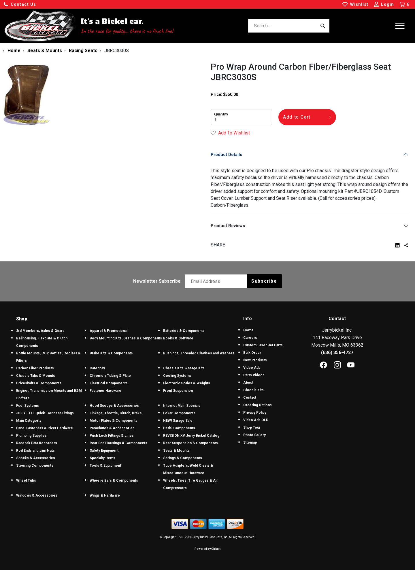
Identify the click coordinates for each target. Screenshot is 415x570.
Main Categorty (28, 421)
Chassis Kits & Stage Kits (184, 368)
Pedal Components (179, 428)
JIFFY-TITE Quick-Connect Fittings (45, 413)
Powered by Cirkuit (207, 548)
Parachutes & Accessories (112, 428)
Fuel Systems (27, 406)
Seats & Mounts (176, 451)
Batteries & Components (184, 331)
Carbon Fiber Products (35, 368)
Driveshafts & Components (38, 383)
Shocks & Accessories (35, 458)
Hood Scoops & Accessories (114, 406)
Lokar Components (179, 413)
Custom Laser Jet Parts (263, 345)
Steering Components (34, 465)
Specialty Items (102, 458)
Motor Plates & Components (113, 421)
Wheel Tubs (26, 480)
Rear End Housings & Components (118, 443)
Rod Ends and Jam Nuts (35, 451)
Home (248, 330)
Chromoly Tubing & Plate (110, 376)
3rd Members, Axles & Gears (40, 331)
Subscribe (264, 281)
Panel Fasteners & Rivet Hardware (44, 428)
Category (97, 368)
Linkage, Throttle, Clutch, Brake (116, 413)
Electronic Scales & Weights (186, 383)
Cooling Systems (177, 376)
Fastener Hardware (105, 391)
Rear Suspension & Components (190, 443)
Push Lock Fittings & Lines (112, 436)
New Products (255, 360)
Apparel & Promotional (108, 331)
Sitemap (250, 442)
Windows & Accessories (36, 495)
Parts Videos (254, 375)
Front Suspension (178, 391)
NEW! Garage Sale (178, 421)
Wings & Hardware (105, 495)
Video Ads (252, 368)
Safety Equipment (104, 451)
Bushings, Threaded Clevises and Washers (198, 353)
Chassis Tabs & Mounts (35, 376)
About (248, 383)
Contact (249, 398)
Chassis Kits (253, 390)
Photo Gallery (254, 435)
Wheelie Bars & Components (114, 480)
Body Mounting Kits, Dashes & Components (126, 338)
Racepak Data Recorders (36, 443)
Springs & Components (182, 458)
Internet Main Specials (181, 406)
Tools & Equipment (105, 465)
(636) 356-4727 (337, 352)
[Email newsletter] (217, 281)
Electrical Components (109, 383)
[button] (19, 4)
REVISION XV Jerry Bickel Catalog (191, 436)
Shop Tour (252, 427)
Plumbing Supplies (31, 436)
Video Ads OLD (255, 420)
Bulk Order (252, 353)
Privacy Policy (254, 413)
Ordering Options (257, 405)
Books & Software (178, 338)
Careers (250, 338)
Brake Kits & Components (111, 353)
